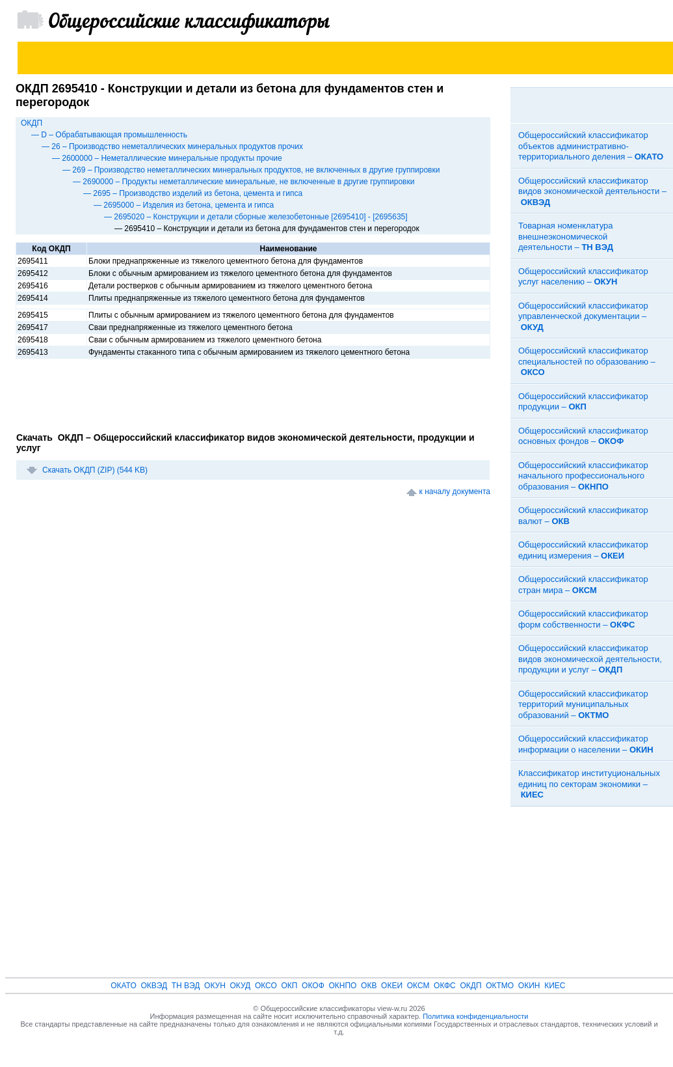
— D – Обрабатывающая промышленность (109, 134)
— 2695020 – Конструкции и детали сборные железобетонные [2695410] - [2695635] (256, 216)
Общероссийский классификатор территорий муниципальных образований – (583, 704)
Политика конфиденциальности (475, 1016)
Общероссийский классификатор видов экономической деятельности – (592, 191)
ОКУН (215, 985)
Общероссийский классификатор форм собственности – (583, 619)
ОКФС (445, 985)
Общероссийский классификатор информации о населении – (585, 744)
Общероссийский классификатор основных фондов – (583, 436)
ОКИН (529, 985)
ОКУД (240, 985)
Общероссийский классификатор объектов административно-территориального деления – (590, 145)
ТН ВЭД (186, 985)
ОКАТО (124, 985)
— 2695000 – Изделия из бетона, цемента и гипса (184, 205)
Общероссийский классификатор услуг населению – (583, 276)
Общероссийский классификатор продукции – (583, 401)
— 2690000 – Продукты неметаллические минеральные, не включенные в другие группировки (243, 181)
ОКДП (31, 123)
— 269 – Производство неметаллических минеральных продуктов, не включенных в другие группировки (251, 169)
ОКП (289, 985)
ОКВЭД (153, 985)
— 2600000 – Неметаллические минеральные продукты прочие (167, 158)
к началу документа (454, 491)
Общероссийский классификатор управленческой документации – (583, 316)
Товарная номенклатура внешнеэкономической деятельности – (565, 236)
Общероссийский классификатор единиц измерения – (583, 550)
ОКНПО (342, 985)
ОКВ (368, 985)
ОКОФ (313, 985)
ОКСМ (418, 985)
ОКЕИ (391, 985)
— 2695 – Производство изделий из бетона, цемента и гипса (192, 193)
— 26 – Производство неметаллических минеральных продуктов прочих (172, 146)
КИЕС (554, 985)
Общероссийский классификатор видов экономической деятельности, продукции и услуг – (590, 658)
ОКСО (266, 985)
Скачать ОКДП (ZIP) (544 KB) (95, 470)
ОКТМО (500, 985)
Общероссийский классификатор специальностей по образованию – (586, 361)
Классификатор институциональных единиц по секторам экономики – (589, 783)
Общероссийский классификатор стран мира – (583, 584)
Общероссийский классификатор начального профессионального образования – (583, 476)
